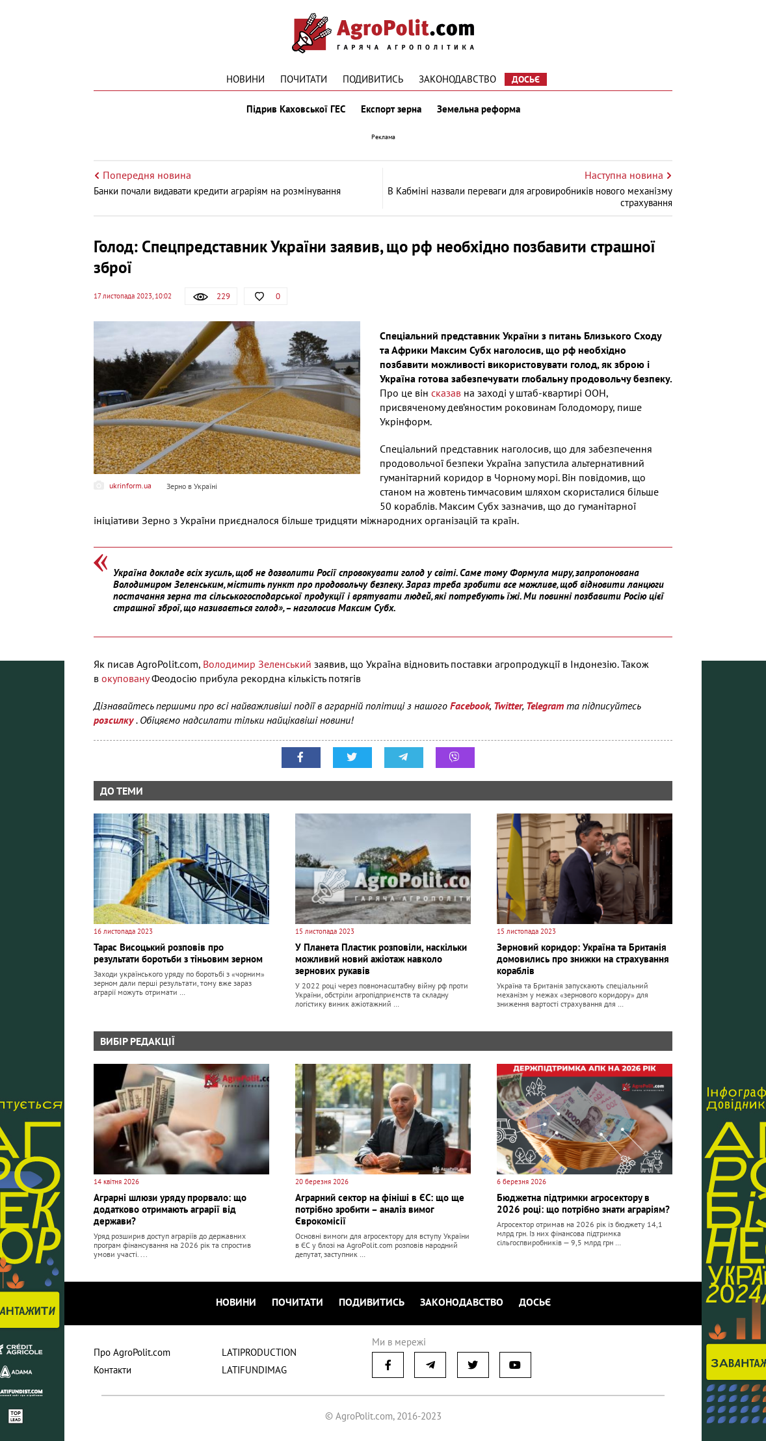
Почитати (303, 79)
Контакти (112, 1370)
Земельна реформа (478, 109)
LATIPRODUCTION (259, 1352)
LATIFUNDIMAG (254, 1370)
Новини (245, 79)
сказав (447, 392)
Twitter (508, 705)
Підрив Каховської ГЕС (295, 109)
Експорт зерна (391, 109)
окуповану (126, 678)
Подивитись (373, 79)
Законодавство (457, 79)
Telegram (545, 705)
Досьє (526, 79)
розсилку (115, 719)
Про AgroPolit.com (132, 1352)
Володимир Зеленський (257, 663)
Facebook (470, 705)
